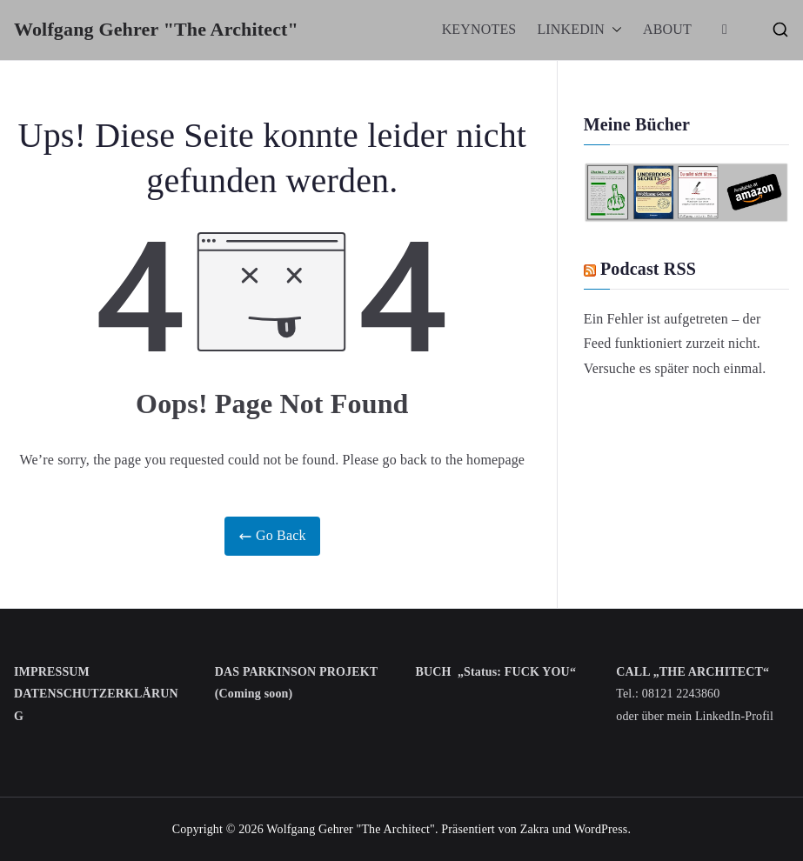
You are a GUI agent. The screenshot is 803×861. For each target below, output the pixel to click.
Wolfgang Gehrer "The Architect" (156, 29)
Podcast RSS (648, 268)
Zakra (534, 829)
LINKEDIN (579, 30)
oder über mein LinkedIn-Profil (694, 716)
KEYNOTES (479, 29)
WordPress (601, 829)
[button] (613, 30)
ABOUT (667, 29)
